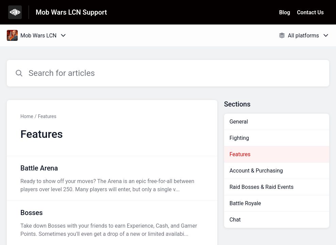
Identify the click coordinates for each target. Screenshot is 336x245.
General (239, 121)
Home (26, 116)
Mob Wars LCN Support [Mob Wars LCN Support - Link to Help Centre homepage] (71, 12)
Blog (284, 12)
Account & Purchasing (256, 170)
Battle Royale (245, 203)
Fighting (239, 138)
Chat (235, 219)
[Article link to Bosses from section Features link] (112, 223)
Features (47, 116)
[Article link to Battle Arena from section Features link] (112, 178)
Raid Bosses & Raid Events (261, 187)
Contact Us (310, 12)
